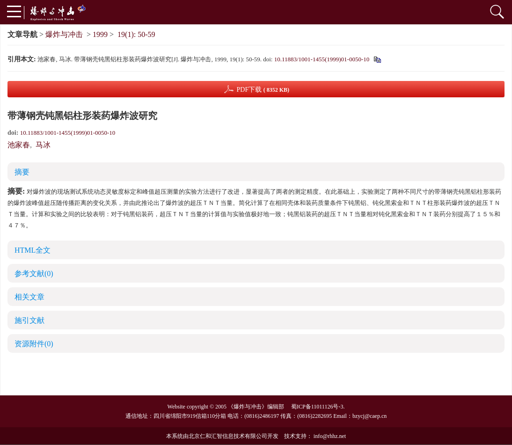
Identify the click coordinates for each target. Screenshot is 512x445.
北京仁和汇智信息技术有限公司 (228, 436)
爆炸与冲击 (64, 34)
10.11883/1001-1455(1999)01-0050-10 (322, 59)
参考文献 (34, 273)
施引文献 (29, 320)
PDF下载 (262, 89)
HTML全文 (33, 250)
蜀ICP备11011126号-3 (317, 406)
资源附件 (34, 344)
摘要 (22, 172)
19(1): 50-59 (136, 34)
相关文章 (29, 297)
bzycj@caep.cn (369, 416)
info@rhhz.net (330, 436)
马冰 (43, 145)
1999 (100, 34)
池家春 (18, 145)
